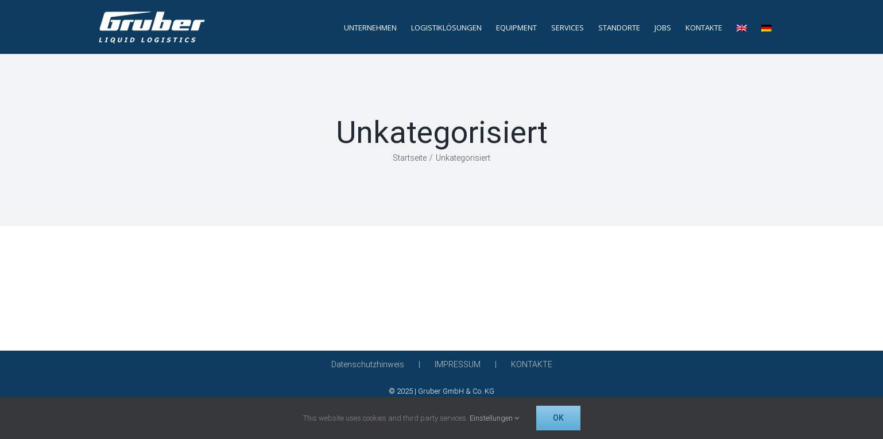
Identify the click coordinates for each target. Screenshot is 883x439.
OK (558, 417)
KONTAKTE (531, 364)
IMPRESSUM (458, 364)
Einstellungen (494, 418)
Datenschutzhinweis (367, 364)
